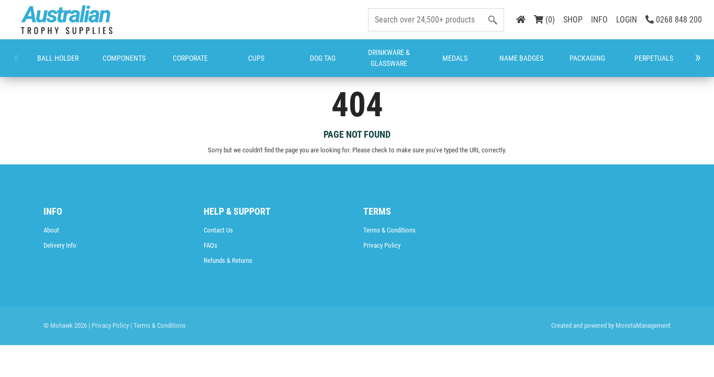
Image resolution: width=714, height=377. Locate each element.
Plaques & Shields (481, 63)
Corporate (140, 63)
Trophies (614, 63)
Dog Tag (219, 63)
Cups (183, 63)
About (51, 230)
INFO (599, 20)
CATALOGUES (661, 63)
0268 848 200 (673, 20)
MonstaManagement (643, 325)
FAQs (210, 245)
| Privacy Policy (108, 325)
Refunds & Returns (228, 260)
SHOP (573, 20)
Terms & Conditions (389, 230)
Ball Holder (43, 63)
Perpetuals (435, 63)
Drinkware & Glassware (262, 63)
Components (89, 63)
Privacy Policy (381, 245)
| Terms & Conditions (158, 325)
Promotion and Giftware (526, 63)
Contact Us (218, 230)
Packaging (386, 63)
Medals (306, 63)
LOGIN (626, 20)
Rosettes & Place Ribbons (572, 63)
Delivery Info (59, 245)
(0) (544, 20)
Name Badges (343, 63)
